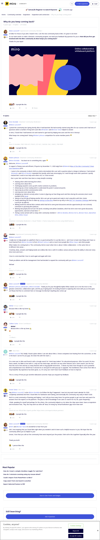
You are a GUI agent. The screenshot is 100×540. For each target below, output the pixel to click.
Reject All (76, 531)
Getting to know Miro (46, 200)
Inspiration (26, 15)
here (26, 196)
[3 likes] (18, 296)
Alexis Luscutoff (14, 31)
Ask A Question (50, 517)
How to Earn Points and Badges (50, 495)
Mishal (11, 306)
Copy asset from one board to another (17, 481)
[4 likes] (18, 104)
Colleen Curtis (13, 323)
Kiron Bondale (13, 122)
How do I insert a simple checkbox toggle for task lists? (23, 471)
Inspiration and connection (40, 15)
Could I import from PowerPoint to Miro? (17, 478)
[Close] (98, 530)
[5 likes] (18, 148)
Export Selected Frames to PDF (14, 484)
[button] (2, 4)
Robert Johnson (14, 158)
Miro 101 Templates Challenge (78, 200)
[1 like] (16, 445)
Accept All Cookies (76, 536)
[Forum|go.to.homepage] (16, 4)
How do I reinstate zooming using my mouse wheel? (22, 474)
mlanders (12, 234)
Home (4, 15)
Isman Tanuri (13, 390)
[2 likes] (17, 341)
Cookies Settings (75, 526)
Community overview (14, 15)
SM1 (10, 351)
